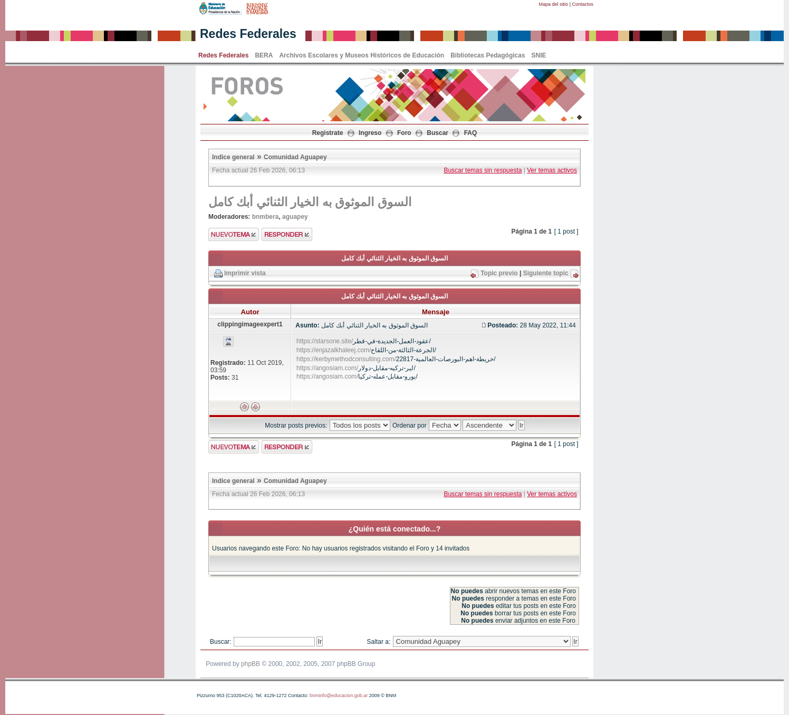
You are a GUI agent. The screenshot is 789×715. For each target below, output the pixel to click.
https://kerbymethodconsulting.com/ (346, 359)
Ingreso (370, 133)
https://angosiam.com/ (327, 368)
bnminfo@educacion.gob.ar (339, 695)
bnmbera (265, 216)
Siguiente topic (546, 273)
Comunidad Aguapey (295, 157)
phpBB (250, 664)
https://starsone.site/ (324, 341)
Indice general (233, 157)
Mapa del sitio (554, 4)
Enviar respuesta (287, 234)
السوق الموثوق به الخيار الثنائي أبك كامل (309, 202)
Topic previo (498, 273)
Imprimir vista (245, 273)
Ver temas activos (552, 170)
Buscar (437, 133)
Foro (404, 133)
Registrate (327, 133)
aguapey (295, 216)
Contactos (582, 4)
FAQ (470, 133)
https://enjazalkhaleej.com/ (333, 350)
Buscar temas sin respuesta (483, 170)
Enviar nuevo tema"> (233, 234)
